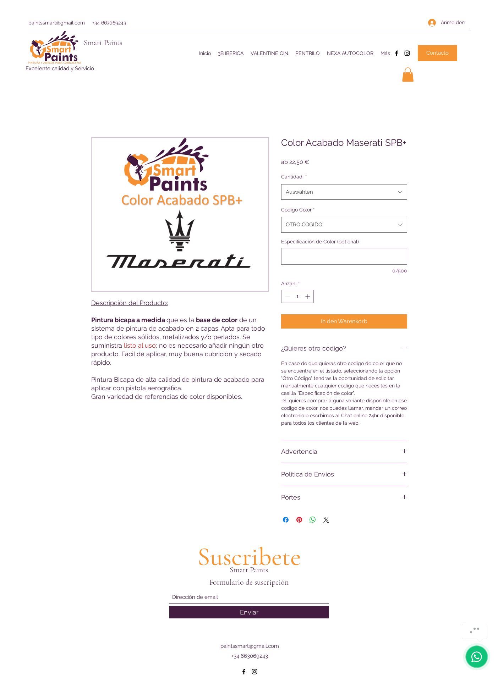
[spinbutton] (297, 296)
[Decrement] (286, 296)
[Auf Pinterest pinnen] (299, 520)
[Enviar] (249, 612)
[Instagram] (407, 53)
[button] (408, 74)
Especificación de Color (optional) (320, 241)
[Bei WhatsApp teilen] (312, 520)
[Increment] (308, 296)
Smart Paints (103, 42)
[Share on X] (326, 520)
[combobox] (344, 192)
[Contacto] (437, 53)
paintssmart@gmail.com (56, 23)
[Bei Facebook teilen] (285, 520)
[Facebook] (396, 53)
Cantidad (294, 177)
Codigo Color (298, 210)
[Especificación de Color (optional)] (344, 256)
